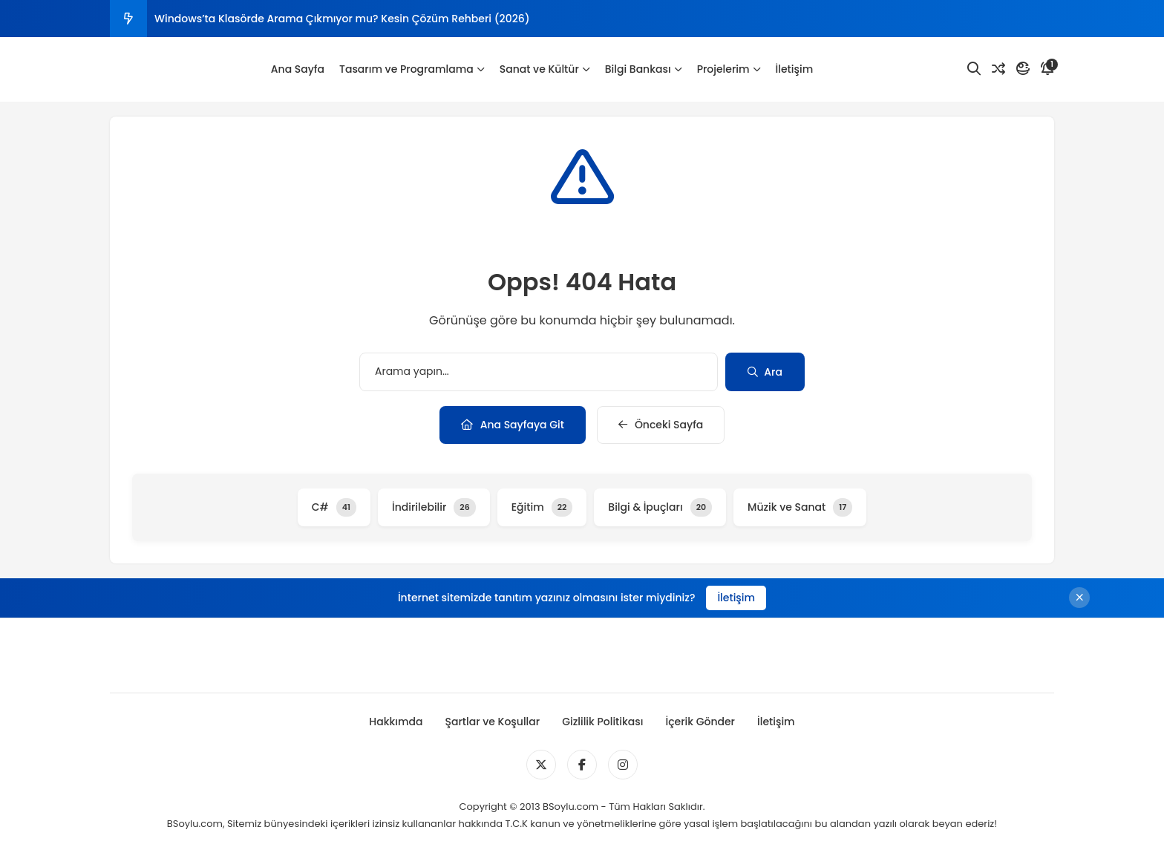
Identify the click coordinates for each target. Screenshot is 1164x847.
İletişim (795, 69)
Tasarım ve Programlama (412, 69)
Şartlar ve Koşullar (492, 721)
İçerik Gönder (700, 721)
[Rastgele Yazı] (998, 69)
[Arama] (974, 69)
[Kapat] (1079, 597)
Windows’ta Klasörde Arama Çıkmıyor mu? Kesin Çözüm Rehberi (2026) (342, 18)
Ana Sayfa (297, 69)
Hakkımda (395, 721)
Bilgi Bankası (643, 69)
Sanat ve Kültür (545, 69)
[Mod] (1023, 69)
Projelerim (729, 69)
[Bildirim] (1047, 69)
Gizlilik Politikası (602, 721)
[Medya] (541, 764)
